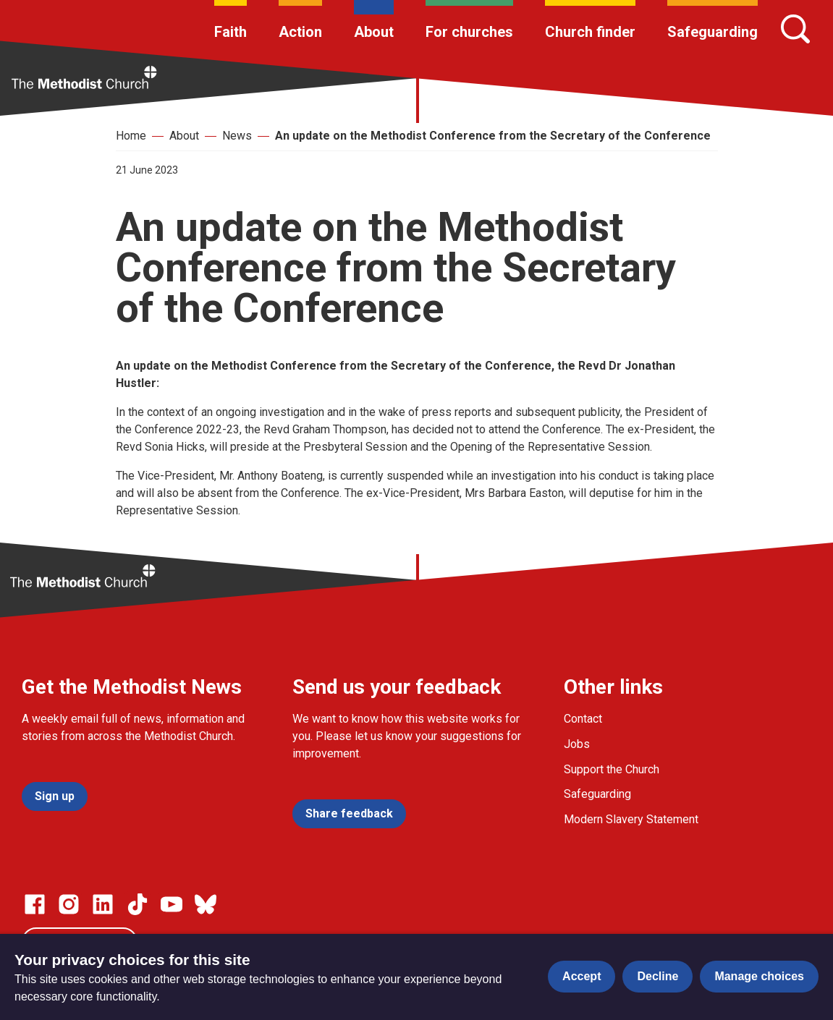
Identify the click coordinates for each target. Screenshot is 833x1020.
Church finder (590, 32)
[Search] (795, 28)
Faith (230, 32)
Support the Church (611, 769)
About (374, 32)
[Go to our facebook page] (35, 904)
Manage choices (759, 976)
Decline (657, 976)
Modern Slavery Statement (631, 819)
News (237, 136)
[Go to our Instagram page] (69, 904)
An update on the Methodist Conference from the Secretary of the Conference (493, 136)
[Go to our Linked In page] (103, 904)
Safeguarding (712, 32)
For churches (469, 32)
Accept (581, 976)
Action (300, 32)
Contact (583, 719)
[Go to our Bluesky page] (206, 904)
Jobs (577, 744)
